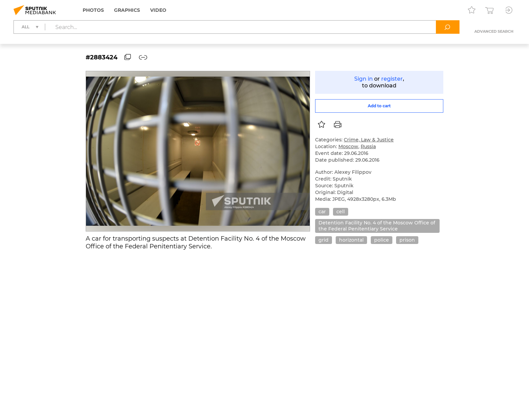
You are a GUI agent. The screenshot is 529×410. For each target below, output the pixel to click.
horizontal (351, 240)
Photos (93, 10)
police (381, 240)
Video (158, 10)
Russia (368, 146)
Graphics (127, 10)
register (392, 79)
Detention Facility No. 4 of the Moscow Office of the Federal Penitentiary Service (376, 226)
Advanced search (493, 31)
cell (340, 212)
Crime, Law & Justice (369, 140)
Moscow (348, 146)
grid (323, 240)
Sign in (363, 79)
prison (407, 240)
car (322, 212)
